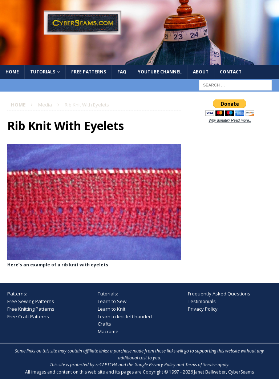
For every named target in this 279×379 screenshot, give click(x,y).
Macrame (108, 331)
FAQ (121, 72)
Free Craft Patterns (28, 316)
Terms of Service (201, 365)
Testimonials (202, 301)
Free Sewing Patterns (30, 301)
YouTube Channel (160, 72)
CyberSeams (241, 372)
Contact (231, 72)
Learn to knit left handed (125, 316)
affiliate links (95, 351)
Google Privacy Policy (154, 365)
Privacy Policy (203, 309)
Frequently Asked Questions (219, 293)
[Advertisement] (233, 176)
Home (12, 72)
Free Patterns (88, 72)
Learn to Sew (112, 301)
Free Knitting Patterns (30, 309)
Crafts (104, 323)
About (201, 72)
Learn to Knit (111, 309)
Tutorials (42, 72)
